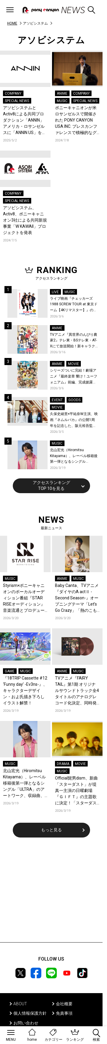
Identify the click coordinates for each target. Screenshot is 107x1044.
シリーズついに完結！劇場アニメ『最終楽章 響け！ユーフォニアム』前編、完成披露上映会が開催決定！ (73, 376)
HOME (12, 23)
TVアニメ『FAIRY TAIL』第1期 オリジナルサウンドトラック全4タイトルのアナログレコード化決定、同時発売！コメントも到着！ (77, 691)
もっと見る (51, 829)
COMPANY (13, 93)
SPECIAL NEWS (17, 101)
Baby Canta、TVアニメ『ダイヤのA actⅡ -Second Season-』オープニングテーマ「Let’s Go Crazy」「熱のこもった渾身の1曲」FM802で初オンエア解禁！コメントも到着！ (77, 598)
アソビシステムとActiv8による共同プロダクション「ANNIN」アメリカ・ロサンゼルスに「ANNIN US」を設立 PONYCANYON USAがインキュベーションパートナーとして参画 (24, 120)
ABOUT (20, 1003)
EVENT (57, 400)
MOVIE (73, 364)
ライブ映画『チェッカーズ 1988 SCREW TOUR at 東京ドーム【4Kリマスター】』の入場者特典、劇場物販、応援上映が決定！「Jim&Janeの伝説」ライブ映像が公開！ (73, 304)
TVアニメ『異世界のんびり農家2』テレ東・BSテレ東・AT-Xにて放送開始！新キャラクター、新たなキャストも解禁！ (73, 341)
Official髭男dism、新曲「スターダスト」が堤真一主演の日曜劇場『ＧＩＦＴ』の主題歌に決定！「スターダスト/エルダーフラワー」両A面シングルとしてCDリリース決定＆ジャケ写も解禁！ (76, 791)
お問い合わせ (25, 1023)
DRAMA (63, 764)
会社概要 (64, 1003)
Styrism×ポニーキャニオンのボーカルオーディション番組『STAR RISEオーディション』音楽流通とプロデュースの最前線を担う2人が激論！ (25, 598)
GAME (10, 671)
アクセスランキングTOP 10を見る (51, 485)
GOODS (74, 400)
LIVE (55, 292)
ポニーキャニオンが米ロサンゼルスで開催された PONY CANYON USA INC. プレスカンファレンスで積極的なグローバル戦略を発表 (76, 120)
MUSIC (62, 101)
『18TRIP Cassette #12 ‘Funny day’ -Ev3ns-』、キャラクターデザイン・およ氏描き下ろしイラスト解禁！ (25, 690)
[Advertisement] (51, 894)
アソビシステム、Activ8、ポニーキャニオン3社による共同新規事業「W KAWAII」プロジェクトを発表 (25, 220)
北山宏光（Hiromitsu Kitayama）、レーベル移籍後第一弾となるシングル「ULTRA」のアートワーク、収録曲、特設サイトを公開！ (73, 456)
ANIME (62, 93)
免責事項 (64, 1013)
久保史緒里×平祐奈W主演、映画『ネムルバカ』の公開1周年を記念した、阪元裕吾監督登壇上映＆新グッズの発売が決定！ (74, 420)
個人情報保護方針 (30, 1013)
